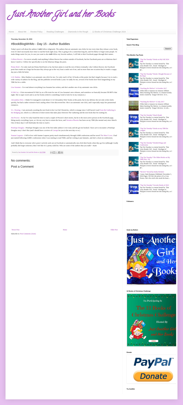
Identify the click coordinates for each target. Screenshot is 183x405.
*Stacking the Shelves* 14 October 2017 (153, 88)
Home (11, 32)
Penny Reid (15, 67)
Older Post (114, 230)
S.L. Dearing (15, 110)
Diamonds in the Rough (78, 32)
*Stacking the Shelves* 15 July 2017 (152, 102)
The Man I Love (106, 135)
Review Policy (36, 32)
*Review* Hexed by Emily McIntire (152, 172)
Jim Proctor (15, 118)
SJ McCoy (15, 92)
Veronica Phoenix (72, 120)
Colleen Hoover (17, 59)
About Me (22, 32)
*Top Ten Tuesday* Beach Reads (151, 115)
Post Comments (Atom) (28, 234)
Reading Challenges (55, 32)
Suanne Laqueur (17, 135)
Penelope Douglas (17, 128)
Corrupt (55, 130)
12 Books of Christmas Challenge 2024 (109, 32)
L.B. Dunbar (15, 77)
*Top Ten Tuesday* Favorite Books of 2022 (154, 185)
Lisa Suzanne (16, 87)
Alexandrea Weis (17, 100)
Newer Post (15, 230)
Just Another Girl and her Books (62, 15)
